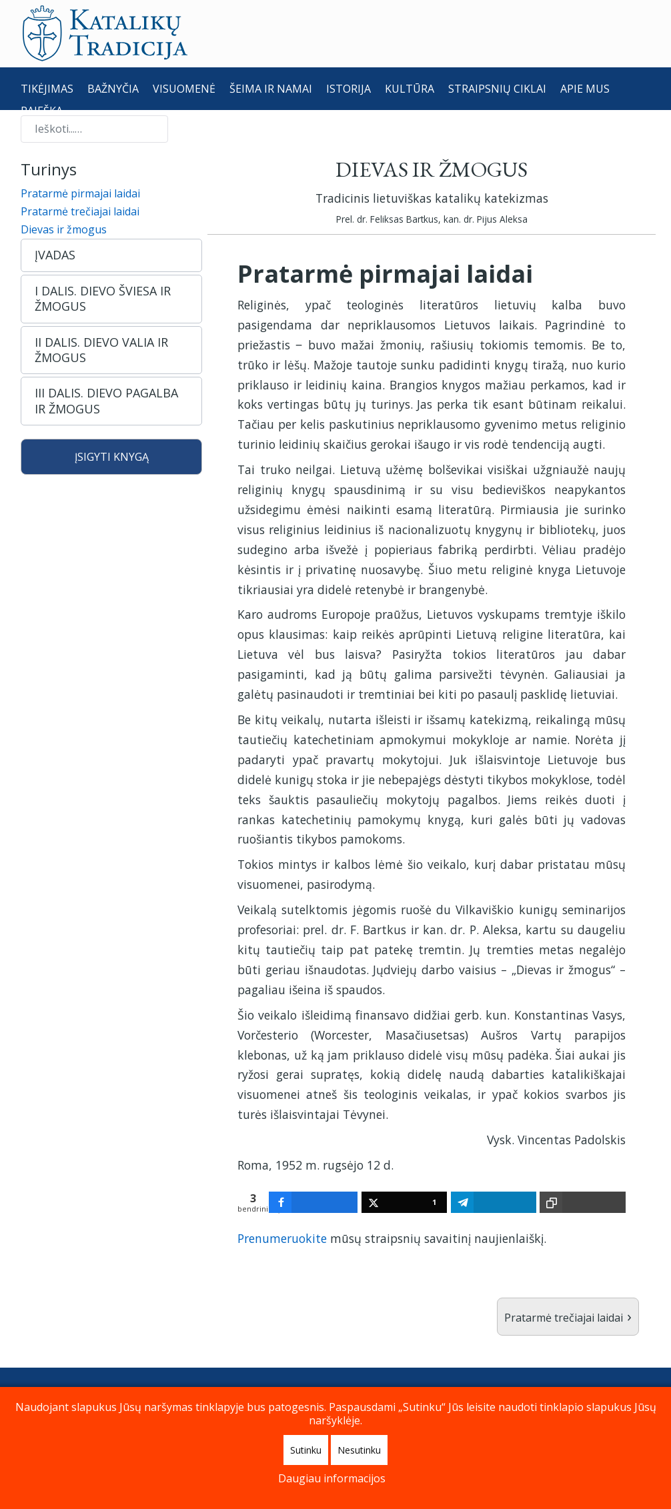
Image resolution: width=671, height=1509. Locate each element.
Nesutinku (359, 1450)
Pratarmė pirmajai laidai (80, 193)
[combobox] (94, 129)
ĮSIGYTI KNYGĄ (112, 456)
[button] (111, 255)
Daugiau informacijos (332, 1478)
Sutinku (305, 1450)
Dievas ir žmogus (64, 229)
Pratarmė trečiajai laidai (80, 211)
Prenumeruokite (282, 1238)
